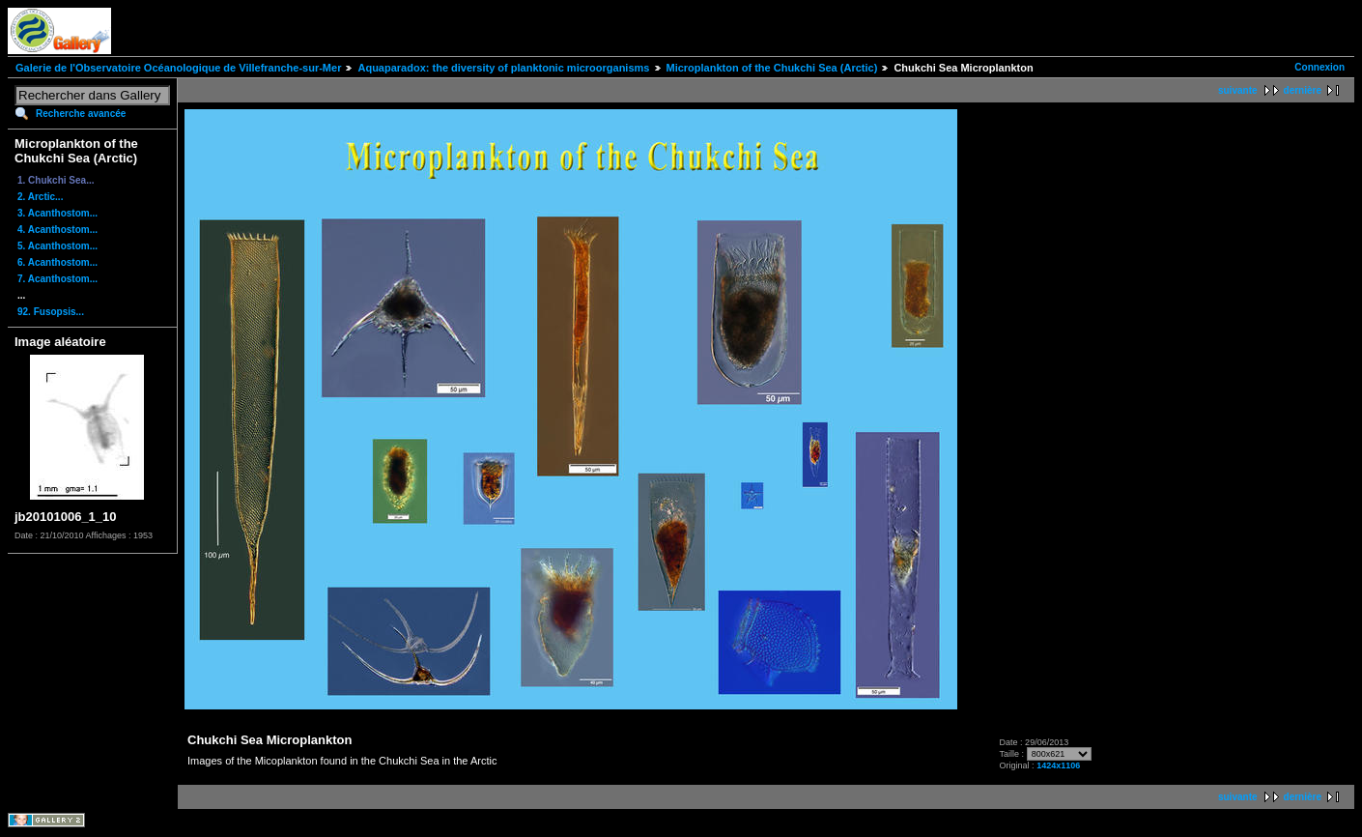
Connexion (1319, 67)
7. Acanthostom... (57, 279)
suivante (1238, 90)
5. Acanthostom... (57, 246)
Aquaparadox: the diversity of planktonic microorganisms (503, 67)
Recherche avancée (81, 113)
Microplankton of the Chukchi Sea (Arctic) (772, 67)
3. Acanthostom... (57, 213)
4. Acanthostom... (57, 229)
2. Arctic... (40, 196)
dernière (1302, 90)
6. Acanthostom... (57, 262)
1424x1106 (1058, 765)
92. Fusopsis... (50, 311)
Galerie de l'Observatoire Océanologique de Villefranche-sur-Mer (178, 67)
